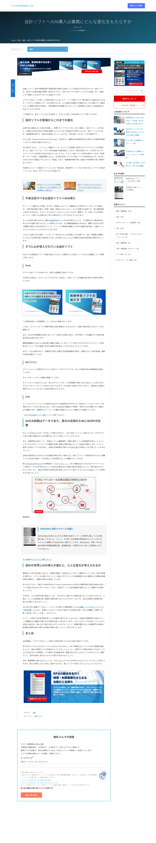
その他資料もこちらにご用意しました (37, 559)
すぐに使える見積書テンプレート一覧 (135, 141)
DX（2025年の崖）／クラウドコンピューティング (129, 236)
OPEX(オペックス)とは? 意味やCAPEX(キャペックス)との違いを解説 (135, 132)
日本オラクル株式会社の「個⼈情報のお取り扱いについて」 (40, 782)
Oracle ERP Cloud (35, 463)
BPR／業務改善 (123, 242)
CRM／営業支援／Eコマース (127, 248)
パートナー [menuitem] (104, 6)
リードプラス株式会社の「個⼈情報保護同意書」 (36, 780)
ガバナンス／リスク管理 (126, 260)
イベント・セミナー (129, 105)
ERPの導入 (75, 447)
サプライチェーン (60, 463)
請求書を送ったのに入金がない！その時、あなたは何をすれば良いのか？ (135, 120)
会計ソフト (38, 716)
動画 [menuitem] (70, 6)
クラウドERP (88, 469)
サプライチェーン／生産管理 (128, 222)
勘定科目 (53, 220)
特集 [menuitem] (95, 6)
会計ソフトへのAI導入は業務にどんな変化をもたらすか (43, 40)
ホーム (13, 40)
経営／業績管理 (123, 211)
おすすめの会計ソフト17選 (34, 415)
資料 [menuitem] (63, 6)
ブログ (19, 40)
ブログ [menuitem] (87, 6)
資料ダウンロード (129, 98)
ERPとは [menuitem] (55, 6)
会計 (24, 40)
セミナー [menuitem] (78, 6)
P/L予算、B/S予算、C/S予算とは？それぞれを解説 (135, 164)
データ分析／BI (123, 254)
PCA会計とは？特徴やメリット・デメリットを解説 (135, 154)
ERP (29, 139)
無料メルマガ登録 (136, 6)
